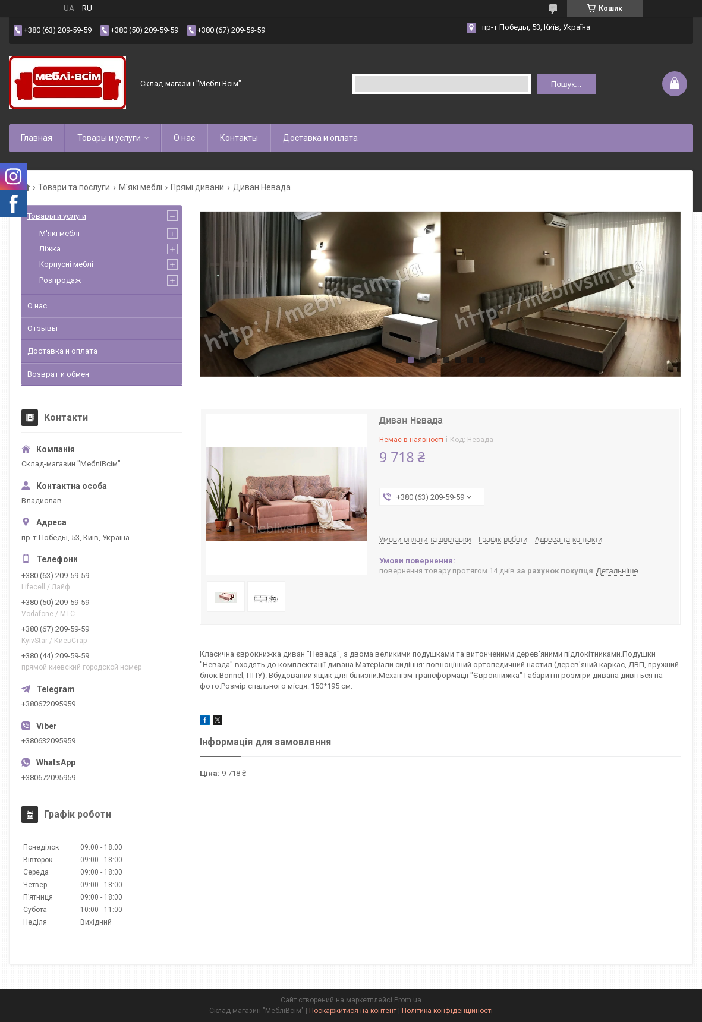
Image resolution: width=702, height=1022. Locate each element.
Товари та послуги (74, 187)
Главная (36, 138)
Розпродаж (60, 280)
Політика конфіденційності (447, 1011)
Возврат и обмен (58, 374)
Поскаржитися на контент (352, 1011)
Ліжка (50, 248)
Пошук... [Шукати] (566, 84)
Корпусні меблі (66, 264)
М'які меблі (140, 187)
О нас (184, 138)
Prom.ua (407, 1000)
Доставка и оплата (320, 138)
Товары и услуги (109, 138)
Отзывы (42, 328)
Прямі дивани (197, 187)
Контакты (239, 138)
